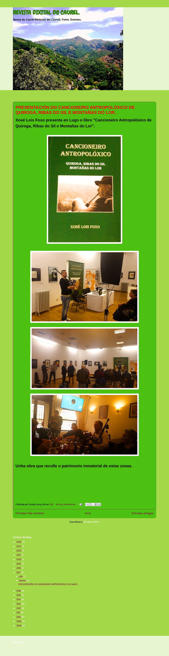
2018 (18, 568)
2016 (18, 591)
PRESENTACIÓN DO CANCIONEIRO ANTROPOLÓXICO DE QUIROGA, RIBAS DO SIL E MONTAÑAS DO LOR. (75, 110)
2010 (18, 617)
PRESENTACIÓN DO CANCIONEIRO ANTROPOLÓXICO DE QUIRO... (48, 584)
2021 (18, 555)
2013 (18, 604)
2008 (19, 625)
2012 (18, 608)
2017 (18, 572)
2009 (19, 621)
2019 (18, 564)
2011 (18, 612)
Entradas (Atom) (91, 522)
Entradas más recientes (30, 514)
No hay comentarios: (66, 504)
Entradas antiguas (142, 514)
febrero (23, 580)
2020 (19, 559)
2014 (18, 599)
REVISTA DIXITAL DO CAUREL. (46, 12)
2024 (19, 546)
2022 (19, 550)
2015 (18, 595)
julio (21, 576)
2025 (19, 542)
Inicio (88, 514)
